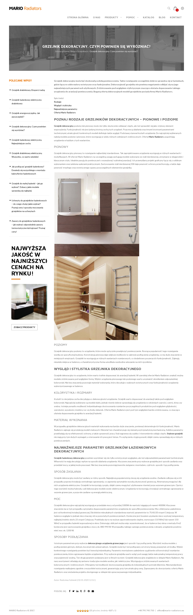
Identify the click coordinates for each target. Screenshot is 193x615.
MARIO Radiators (18, 610)
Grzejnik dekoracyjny (63, 126)
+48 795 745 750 (146, 610)
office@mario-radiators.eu (170, 610)
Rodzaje (57, 101)
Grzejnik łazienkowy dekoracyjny (69, 458)
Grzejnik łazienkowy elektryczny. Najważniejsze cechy (27, 142)
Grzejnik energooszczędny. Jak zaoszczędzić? (26, 115)
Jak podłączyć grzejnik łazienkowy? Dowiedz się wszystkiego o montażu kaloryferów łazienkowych (28, 170)
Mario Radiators (156, 136)
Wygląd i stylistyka (62, 105)
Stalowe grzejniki (175, 433)
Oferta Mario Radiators (65, 112)
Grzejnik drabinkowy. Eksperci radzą (28, 90)
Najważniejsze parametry (65, 109)
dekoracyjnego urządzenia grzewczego (106, 543)
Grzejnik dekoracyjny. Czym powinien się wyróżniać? (29, 128)
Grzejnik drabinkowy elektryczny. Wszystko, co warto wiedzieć (27, 155)
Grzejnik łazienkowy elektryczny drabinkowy (27, 102)
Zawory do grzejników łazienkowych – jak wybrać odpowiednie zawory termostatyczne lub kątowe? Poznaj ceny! (28, 226)
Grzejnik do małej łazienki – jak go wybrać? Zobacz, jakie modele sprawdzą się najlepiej (27, 187)
